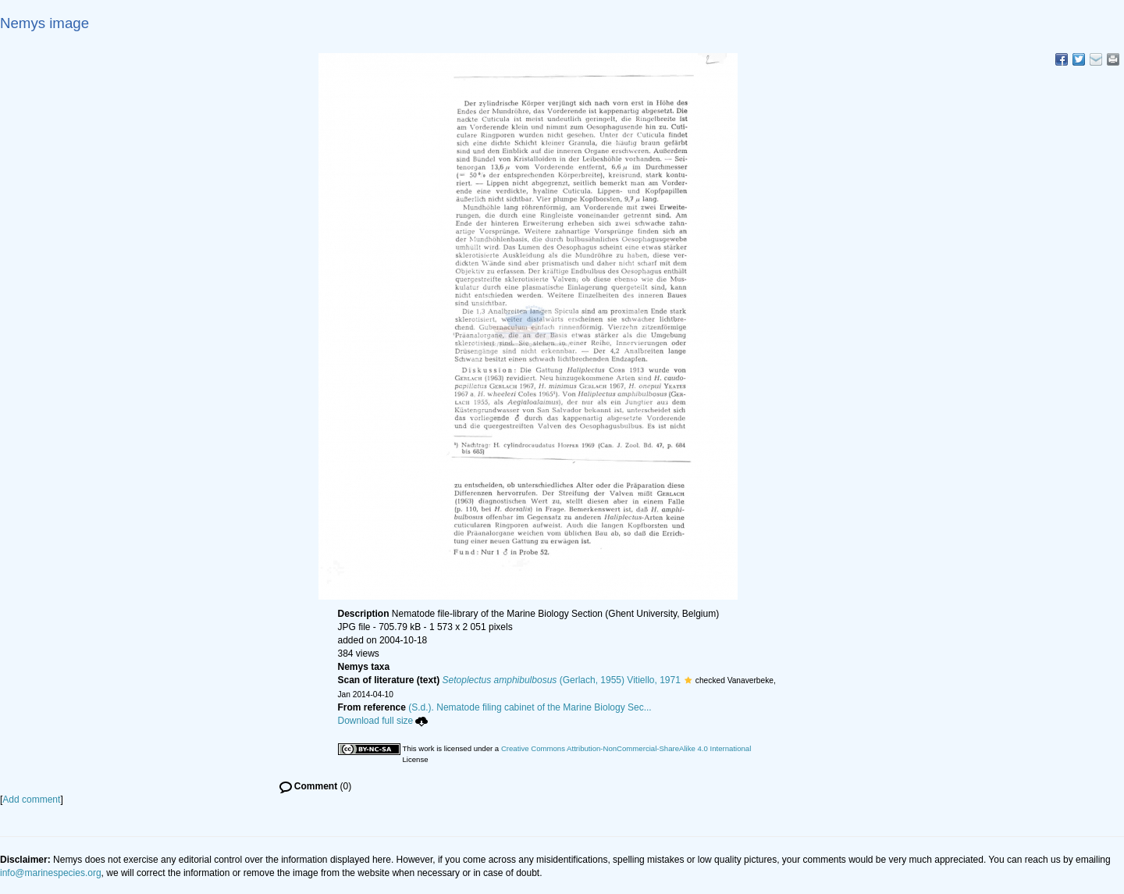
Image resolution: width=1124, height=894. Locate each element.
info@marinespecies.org (50, 872)
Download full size (383, 720)
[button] (688, 680)
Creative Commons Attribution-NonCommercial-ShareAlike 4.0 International (626, 748)
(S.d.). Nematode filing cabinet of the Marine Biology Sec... (530, 707)
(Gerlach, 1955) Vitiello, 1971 (562, 680)
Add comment (31, 799)
